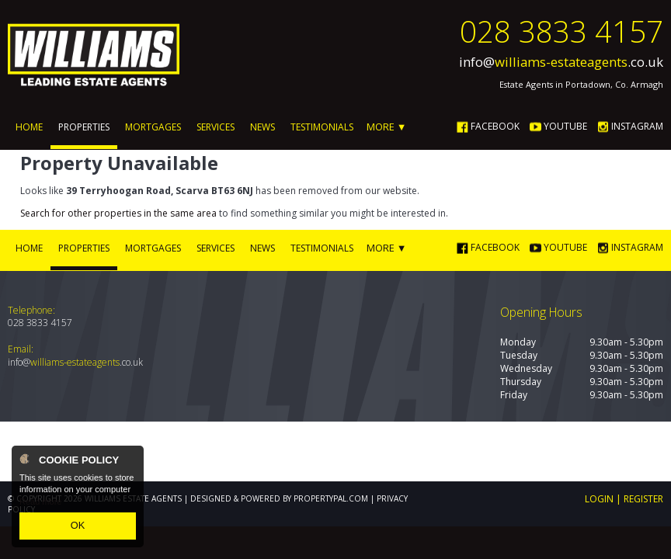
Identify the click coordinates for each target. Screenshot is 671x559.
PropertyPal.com (331, 496)
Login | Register (624, 497)
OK (77, 527)
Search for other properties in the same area (118, 212)
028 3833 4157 (561, 31)
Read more (40, 504)
